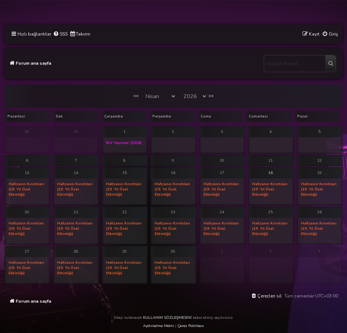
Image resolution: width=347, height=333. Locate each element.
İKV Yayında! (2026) (124, 143)
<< (136, 96)
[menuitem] (60, 34)
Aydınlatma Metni (158, 326)
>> (211, 96)
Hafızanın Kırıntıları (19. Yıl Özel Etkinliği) (26, 189)
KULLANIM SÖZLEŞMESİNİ (167, 317)
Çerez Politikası (190, 326)
